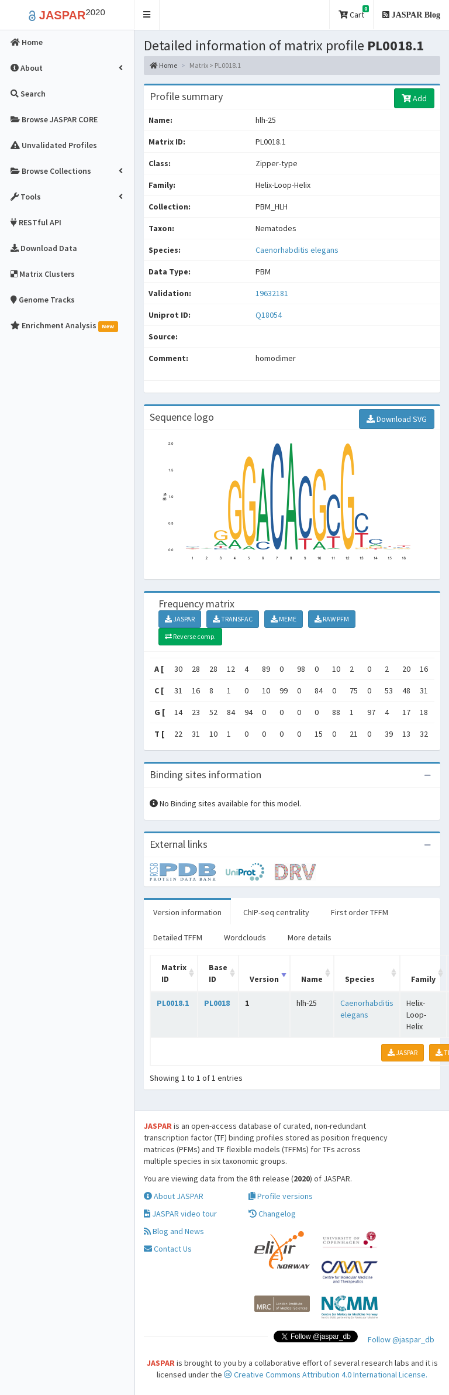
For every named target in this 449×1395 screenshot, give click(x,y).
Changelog (272, 1213)
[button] (147, 15)
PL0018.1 (173, 1003)
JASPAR (180, 618)
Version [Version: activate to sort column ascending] (264, 979)
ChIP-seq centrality (276, 912)
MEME (283, 618)
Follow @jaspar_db (401, 1339)
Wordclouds (245, 937)
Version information (187, 912)
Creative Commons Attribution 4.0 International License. (325, 1374)
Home (163, 65)
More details (309, 937)
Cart (354, 12)
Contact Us (168, 1248)
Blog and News (174, 1231)
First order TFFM (359, 912)
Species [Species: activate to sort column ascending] (360, 979)
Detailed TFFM (177, 937)
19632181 (271, 293)
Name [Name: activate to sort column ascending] (312, 979)
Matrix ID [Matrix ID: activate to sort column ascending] (173, 973)
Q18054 (269, 315)
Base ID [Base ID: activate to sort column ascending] (218, 973)
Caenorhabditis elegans (297, 250)
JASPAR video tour (180, 1213)
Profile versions (280, 1196)
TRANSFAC (233, 618)
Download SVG (397, 419)
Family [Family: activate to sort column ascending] (423, 979)
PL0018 (217, 1003)
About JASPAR (173, 1196)
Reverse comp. (190, 636)
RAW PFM (332, 618)
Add (414, 98)
